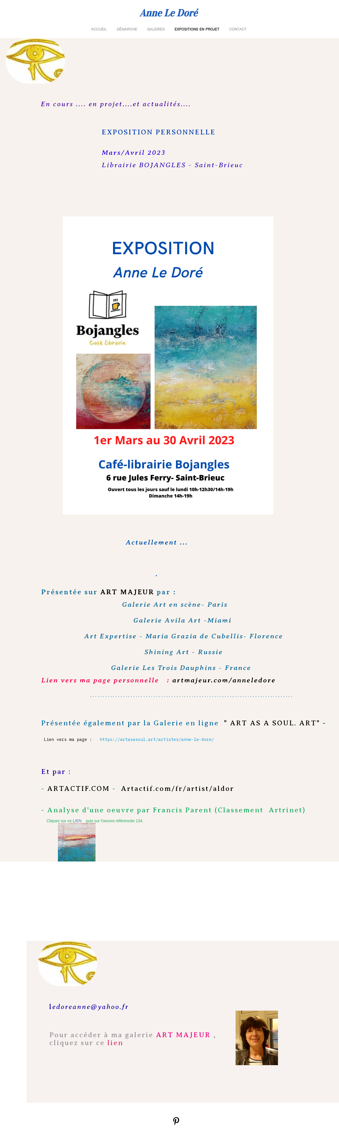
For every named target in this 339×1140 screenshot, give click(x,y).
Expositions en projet (197, 29)
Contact (237, 29)
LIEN (77, 821)
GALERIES (156, 29)
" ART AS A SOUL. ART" (272, 723)
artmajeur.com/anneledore (224, 680)
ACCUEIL (99, 29)
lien (115, 1043)
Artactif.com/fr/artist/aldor (177, 789)
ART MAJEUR (127, 592)
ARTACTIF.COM (78, 789)
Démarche (127, 29)
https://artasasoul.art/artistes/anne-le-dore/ (157, 739)
